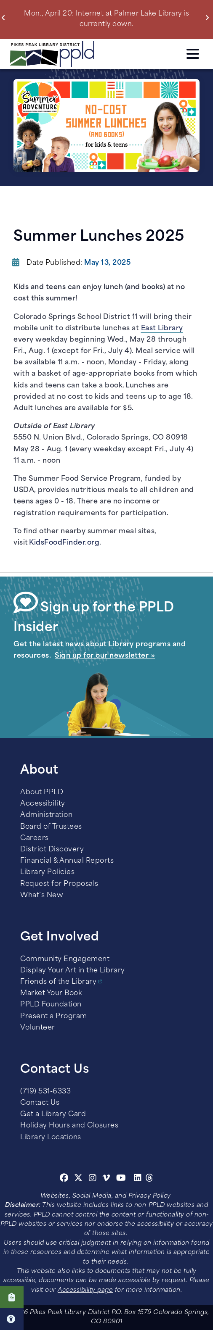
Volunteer (37, 1027)
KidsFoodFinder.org (64, 543)
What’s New (41, 895)
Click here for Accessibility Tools (12, 1319)
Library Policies (47, 872)
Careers (34, 838)
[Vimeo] (106, 1179)
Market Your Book (51, 993)
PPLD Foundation (51, 1004)
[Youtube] (121, 1179)
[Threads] (150, 1179)
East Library (162, 328)
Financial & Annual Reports (67, 861)
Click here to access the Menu (192, 54)
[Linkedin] (138, 1179)
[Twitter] (78, 1179)
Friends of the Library (58, 982)
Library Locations (50, 1137)
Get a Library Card (53, 1114)
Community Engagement (64, 959)
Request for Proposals (59, 884)
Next (209, 17)
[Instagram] (94, 1179)
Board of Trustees (51, 827)
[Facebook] (64, 1179)
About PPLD (41, 792)
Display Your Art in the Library (72, 970)
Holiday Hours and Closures (69, 1125)
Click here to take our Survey (12, 1297)
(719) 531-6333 (45, 1091)
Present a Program (53, 1016)
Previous (5, 17)
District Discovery (52, 849)
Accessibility (42, 804)
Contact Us (39, 1103)
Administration (46, 815)
